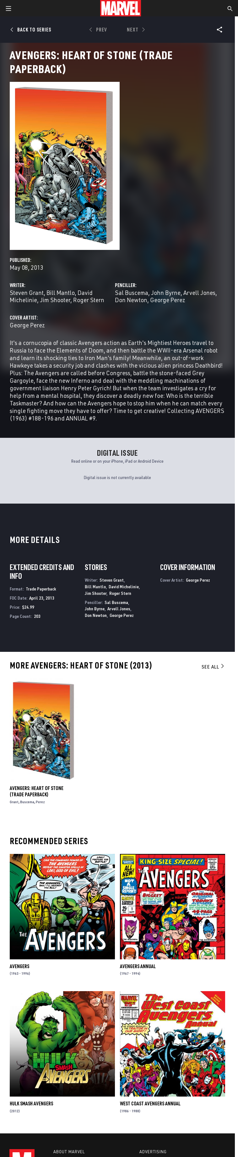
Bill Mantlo (60, 292)
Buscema (27, 801)
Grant (14, 801)
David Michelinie (124, 586)
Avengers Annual (138, 966)
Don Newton (131, 299)
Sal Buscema (131, 292)
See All (213, 666)
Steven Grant (27, 292)
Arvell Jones (199, 292)
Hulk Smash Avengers (31, 1103)
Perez (40, 801)
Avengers (19, 966)
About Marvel (69, 1151)
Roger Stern (88, 299)
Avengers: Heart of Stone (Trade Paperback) (36, 791)
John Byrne (166, 292)
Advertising (153, 1151)
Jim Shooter (55, 299)
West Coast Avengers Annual (150, 1103)
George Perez (167, 299)
